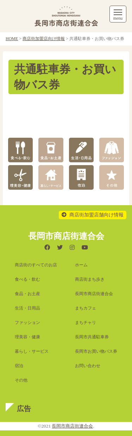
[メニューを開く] (117, 14)
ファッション (27, 322)
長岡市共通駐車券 (92, 336)
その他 (21, 380)
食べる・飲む (27, 279)
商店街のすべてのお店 (36, 264)
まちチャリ (85, 322)
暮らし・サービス (32, 351)
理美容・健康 (27, 336)
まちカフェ (85, 308)
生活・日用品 (27, 308)
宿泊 (19, 365)
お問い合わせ (87, 365)
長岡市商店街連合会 (94, 293)
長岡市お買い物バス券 (96, 351)
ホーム (81, 264)
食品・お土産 (27, 293)
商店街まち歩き (90, 279)
